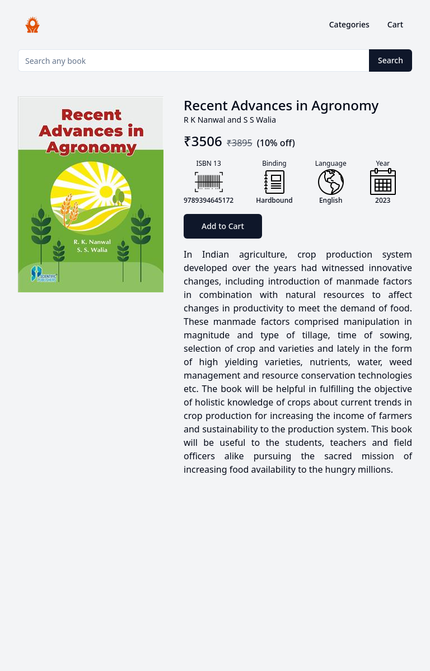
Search (390, 60)
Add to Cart (223, 226)
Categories (349, 24)
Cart (395, 24)
